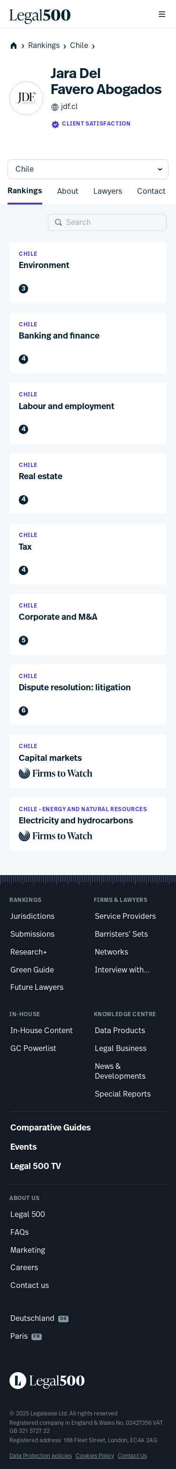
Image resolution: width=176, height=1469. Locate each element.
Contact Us (132, 1456)
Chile (83, 46)
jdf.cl (64, 107)
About (67, 191)
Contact (151, 191)
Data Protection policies (40, 1456)
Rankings (48, 46)
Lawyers (107, 191)
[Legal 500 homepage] (88, 1380)
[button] (88, 273)
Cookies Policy (95, 1456)
